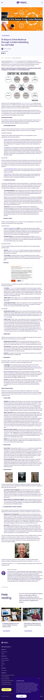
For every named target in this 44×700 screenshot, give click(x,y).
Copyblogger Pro (34, 366)
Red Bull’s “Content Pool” (13, 250)
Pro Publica (12, 288)
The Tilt (14, 563)
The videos (10, 434)
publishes (23, 344)
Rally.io (38, 320)
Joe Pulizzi (15, 61)
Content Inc (13, 62)
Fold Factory (23, 525)
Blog (2, 57)
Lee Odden (9, 48)
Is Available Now (36, 561)
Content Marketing (5, 35)
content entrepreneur (26, 103)
